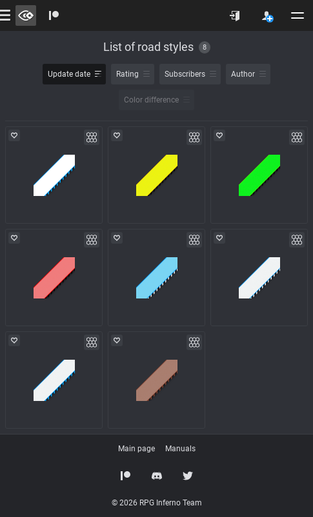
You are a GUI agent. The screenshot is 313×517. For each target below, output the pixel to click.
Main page (136, 449)
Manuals (180, 449)
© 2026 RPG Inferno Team (157, 503)
